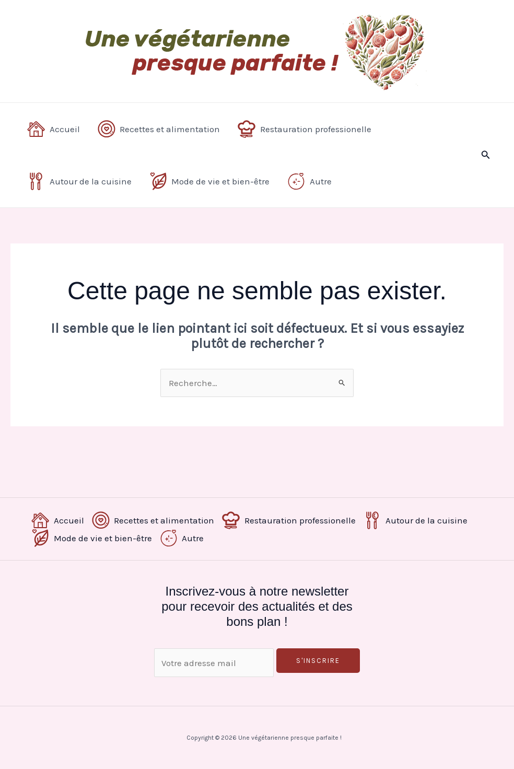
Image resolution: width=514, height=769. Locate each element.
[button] (485, 155)
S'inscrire (318, 661)
